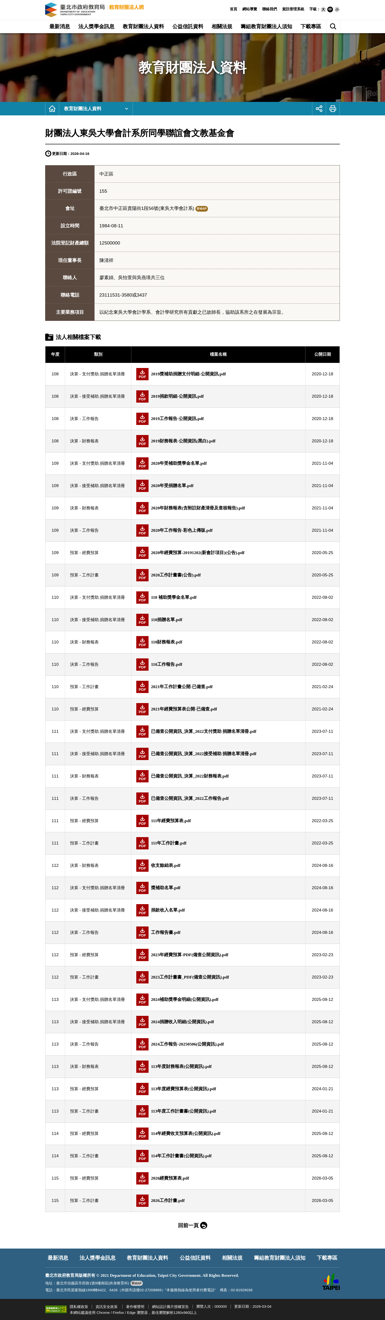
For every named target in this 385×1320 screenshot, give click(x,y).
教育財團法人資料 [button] (143, 26)
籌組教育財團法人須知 (279, 1258)
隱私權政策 (79, 1307)
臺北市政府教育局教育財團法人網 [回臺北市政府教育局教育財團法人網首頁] (94, 9)
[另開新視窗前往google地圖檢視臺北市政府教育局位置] (136, 1283)
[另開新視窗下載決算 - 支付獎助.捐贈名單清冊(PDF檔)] (218, 374)
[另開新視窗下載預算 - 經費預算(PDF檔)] (218, 553)
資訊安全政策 (107, 1307)
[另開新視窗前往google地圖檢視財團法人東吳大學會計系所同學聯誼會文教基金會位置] (201, 209)
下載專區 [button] (311, 26)
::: (227, 8)
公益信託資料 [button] (187, 26)
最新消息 (58, 1258)
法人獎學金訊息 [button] (96, 26)
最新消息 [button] (59, 26)
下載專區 (327, 1258)
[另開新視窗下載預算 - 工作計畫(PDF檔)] (218, 575)
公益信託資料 (195, 1258)
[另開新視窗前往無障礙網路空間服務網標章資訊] (56, 1309)
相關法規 (232, 1258)
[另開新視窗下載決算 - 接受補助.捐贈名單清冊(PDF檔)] (218, 396)
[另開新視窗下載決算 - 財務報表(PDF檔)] (218, 441)
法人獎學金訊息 (98, 1258)
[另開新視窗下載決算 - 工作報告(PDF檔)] (218, 419)
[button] (323, 9)
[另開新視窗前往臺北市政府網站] (331, 1283)
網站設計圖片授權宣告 (170, 1307)
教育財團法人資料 (82, 108)
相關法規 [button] (222, 26)
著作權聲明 (135, 1307)
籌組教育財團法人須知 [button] (266, 26)
